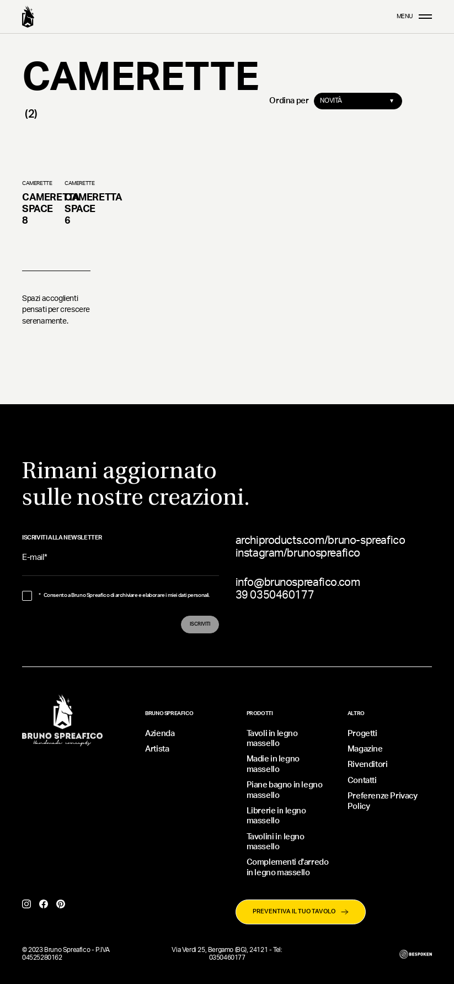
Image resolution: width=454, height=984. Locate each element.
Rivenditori (368, 764)
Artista (157, 749)
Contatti (362, 780)
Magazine (365, 749)
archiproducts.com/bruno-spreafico (320, 540)
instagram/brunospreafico (298, 553)
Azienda (159, 733)
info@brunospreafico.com (298, 582)
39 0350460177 (275, 595)
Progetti (362, 733)
